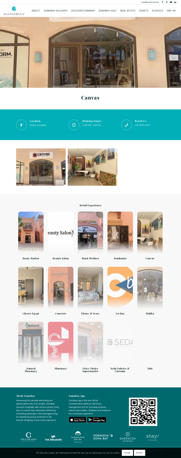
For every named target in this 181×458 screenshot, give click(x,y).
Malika (150, 313)
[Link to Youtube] (171, 2)
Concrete (60, 313)
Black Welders (90, 258)
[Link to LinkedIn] (175, 2)
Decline (139, 452)
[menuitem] (36, 10)
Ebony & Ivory (90, 313)
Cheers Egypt (31, 313)
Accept (127, 452)
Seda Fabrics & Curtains (120, 370)
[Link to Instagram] (167, 2)
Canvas (150, 258)
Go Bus (120, 313)
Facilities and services (150, 2)
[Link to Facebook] (162, 2)
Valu (150, 368)
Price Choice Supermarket (90, 370)
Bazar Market (31, 258)
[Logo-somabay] (14, 10)
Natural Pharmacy (31, 370)
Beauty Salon (61, 258)
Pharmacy (61, 368)
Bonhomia (120, 258)
